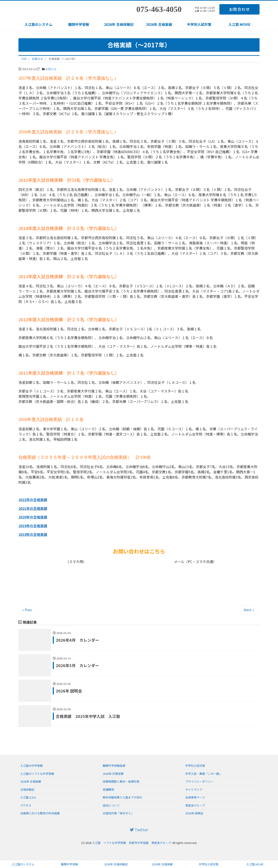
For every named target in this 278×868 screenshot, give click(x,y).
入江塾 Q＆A (28, 797)
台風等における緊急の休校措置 (40, 813)
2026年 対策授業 (113, 774)
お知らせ (51, 69)
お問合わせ (239, 9)
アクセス (25, 805)
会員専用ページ (195, 797)
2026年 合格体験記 (119, 24)
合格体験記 (27, 789)
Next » (249, 609)
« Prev (27, 609)
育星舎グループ (195, 805)
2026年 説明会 (194, 813)
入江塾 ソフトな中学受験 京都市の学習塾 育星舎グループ (131, 843)
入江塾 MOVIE (239, 24)
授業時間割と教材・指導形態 (121, 781)
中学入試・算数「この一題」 (203, 774)
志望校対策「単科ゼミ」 (118, 813)
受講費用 (108, 789)
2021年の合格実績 (32, 508)
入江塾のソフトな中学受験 (37, 774)
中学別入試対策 (199, 24)
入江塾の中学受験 (31, 766)
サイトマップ (193, 789)
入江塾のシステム (38, 24)
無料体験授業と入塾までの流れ (122, 797)
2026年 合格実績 (159, 24)
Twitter (139, 829)
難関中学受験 (78, 24)
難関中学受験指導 (114, 766)
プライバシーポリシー (199, 781)
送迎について (111, 805)
